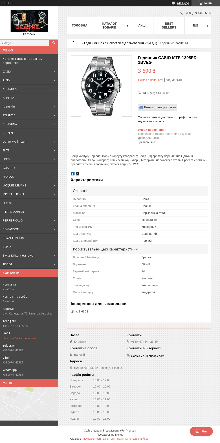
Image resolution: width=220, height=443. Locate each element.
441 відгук (183, 3)
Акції (142, 25)
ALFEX (7, 80)
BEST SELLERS (169, 25)
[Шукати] (53, 43)
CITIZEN (8, 133)
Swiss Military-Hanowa (18, 255)
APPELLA (8, 98)
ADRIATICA (10, 89)
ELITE (6, 150)
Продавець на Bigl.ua (110, 434)
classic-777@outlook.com (20, 338)
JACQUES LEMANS (14, 185)
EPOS (6, 159)
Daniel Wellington (14, 142)
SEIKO (7, 247)
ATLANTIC (9, 115)
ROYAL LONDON (13, 238)
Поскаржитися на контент (99, 438)
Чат (201, 431)
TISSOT (7, 264)
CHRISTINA (10, 124)
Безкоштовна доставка (160, 107)
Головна (79, 25)
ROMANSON (11, 229)
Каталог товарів (109, 25)
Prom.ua (131, 430)
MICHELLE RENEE (14, 194)
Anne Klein (10, 106)
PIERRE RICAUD (13, 220)
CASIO (7, 71)
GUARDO (9, 168)
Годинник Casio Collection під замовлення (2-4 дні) (120, 43)
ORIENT (8, 203)
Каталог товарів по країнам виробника (22, 61)
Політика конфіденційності (133, 438)
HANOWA (9, 177)
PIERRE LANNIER (13, 212)
